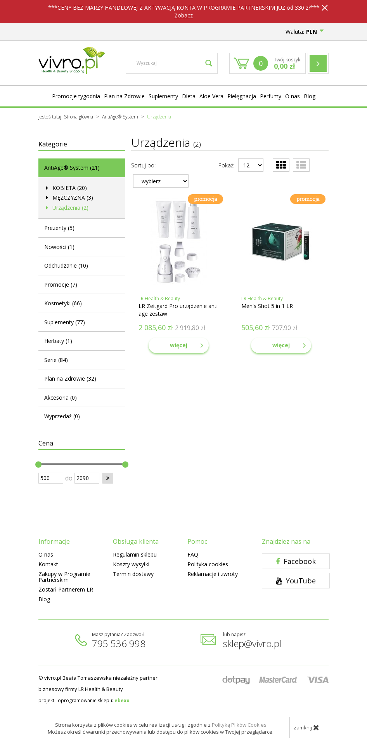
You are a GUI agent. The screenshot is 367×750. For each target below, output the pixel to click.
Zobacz (183, 15)
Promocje (60, 284)
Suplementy (163, 96)
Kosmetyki (63, 303)
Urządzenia (69, 207)
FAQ (192, 554)
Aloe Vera (211, 96)
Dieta (189, 96)
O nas (292, 96)
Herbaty (58, 341)
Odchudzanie (66, 265)
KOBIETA (69, 187)
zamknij (306, 727)
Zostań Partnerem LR (65, 589)
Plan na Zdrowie (124, 96)
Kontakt (48, 564)
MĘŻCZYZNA (72, 197)
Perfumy (270, 96)
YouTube (296, 580)
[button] (107, 478)
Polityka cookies (207, 564)
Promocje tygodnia (76, 96)
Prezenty (59, 227)
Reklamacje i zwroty (212, 574)
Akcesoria (60, 397)
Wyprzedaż (62, 416)
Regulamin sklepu (135, 554)
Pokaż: (226, 165)
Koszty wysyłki (131, 564)
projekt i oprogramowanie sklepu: (84, 700)
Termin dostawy (133, 574)
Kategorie (52, 144)
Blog (309, 96)
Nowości (59, 247)
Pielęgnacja (241, 96)
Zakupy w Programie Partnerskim (64, 576)
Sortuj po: (143, 165)
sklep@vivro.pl (252, 643)
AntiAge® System (72, 167)
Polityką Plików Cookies (239, 724)
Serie (56, 360)
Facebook (296, 561)
